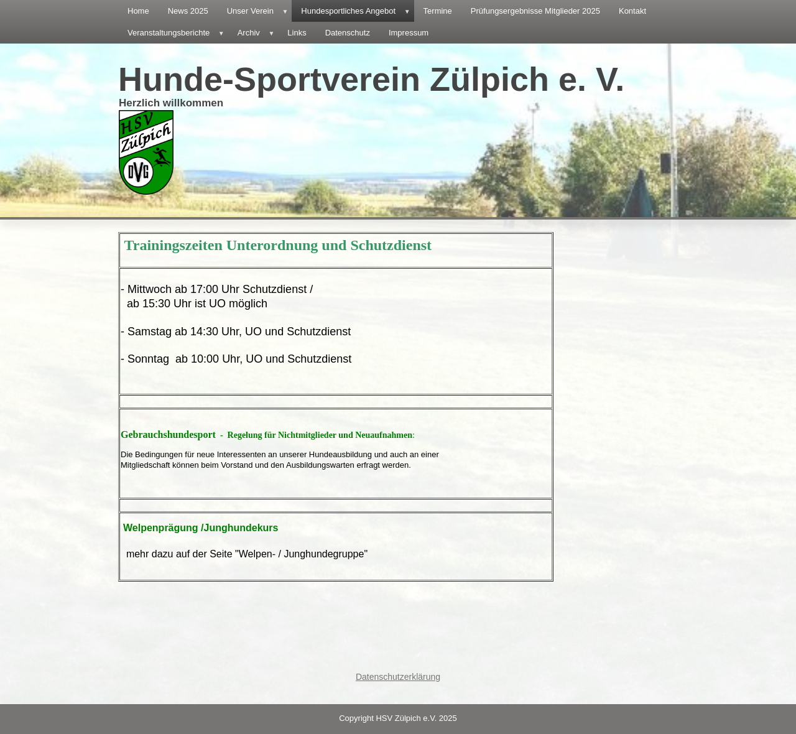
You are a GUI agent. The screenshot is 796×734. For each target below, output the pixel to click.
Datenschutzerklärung (398, 677)
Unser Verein (259, 10)
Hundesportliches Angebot (357, 10)
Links (296, 32)
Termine (437, 11)
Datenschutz (347, 32)
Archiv (258, 32)
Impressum (408, 32)
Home (138, 11)
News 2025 (188, 11)
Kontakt (632, 11)
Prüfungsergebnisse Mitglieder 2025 (535, 11)
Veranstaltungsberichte (177, 32)
